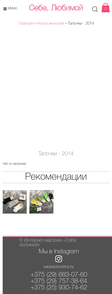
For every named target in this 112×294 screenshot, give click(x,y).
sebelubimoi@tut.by (59, 267)
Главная (26, 23)
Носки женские (50, 23)
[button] (94, 41)
